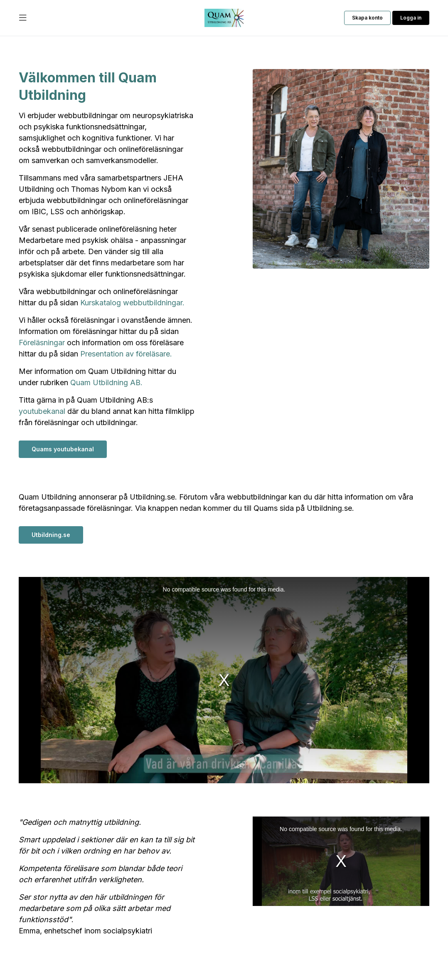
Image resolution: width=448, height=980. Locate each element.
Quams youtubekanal (63, 449)
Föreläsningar (42, 342)
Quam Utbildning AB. (106, 382)
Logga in (410, 18)
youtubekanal (42, 411)
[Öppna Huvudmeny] (22, 18)
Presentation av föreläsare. (126, 353)
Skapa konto (367, 18)
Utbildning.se (51, 534)
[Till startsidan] (224, 18)
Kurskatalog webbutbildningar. (132, 302)
